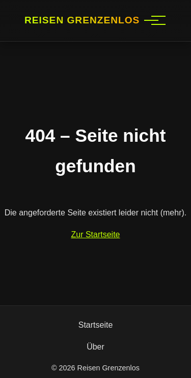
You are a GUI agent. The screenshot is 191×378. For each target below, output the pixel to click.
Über (95, 346)
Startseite (95, 325)
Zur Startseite (95, 234)
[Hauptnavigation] (151, 20)
